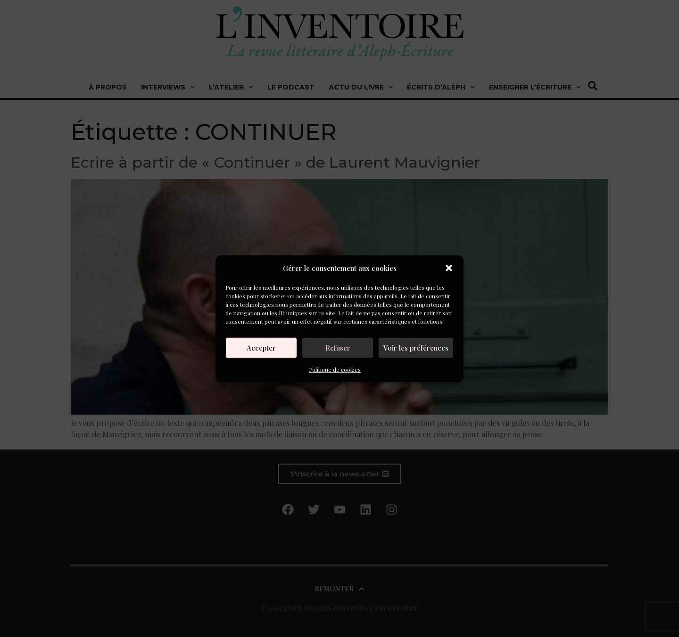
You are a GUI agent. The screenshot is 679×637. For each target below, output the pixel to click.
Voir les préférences (415, 347)
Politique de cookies (335, 369)
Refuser (337, 347)
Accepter (261, 347)
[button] (449, 268)
